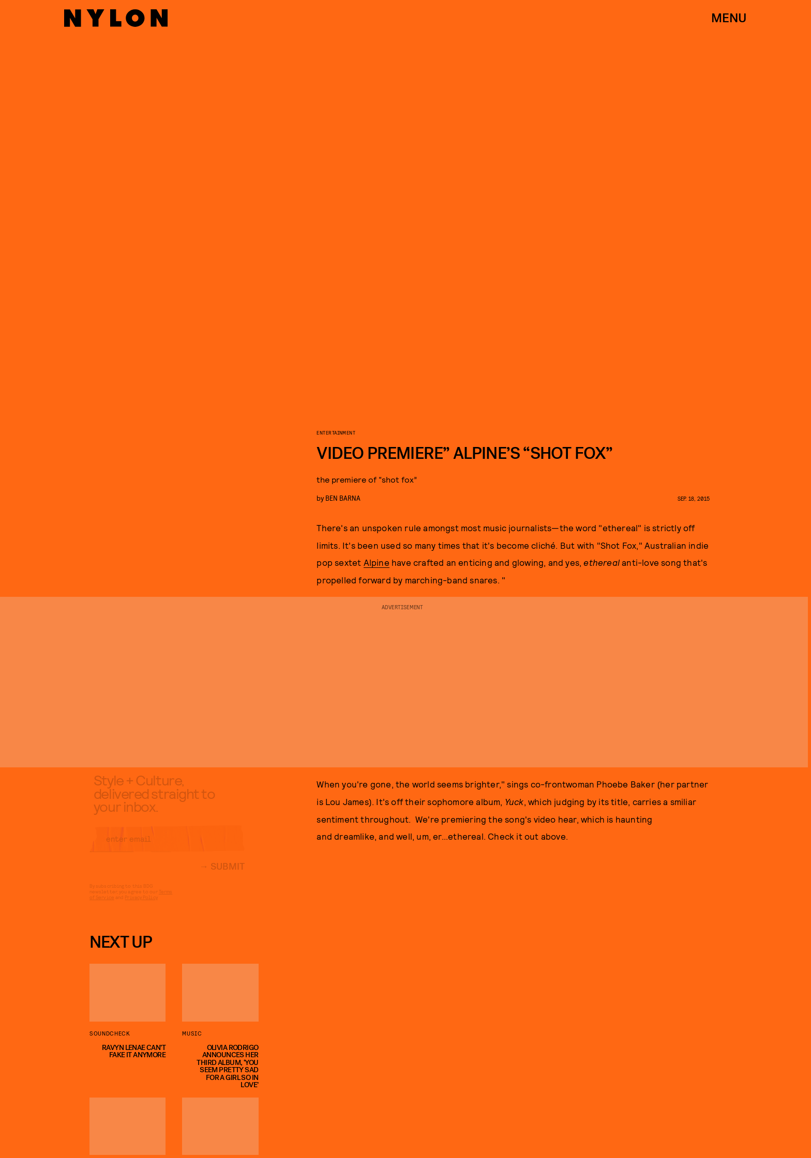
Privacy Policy (141, 905)
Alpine (376, 562)
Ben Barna (343, 497)
